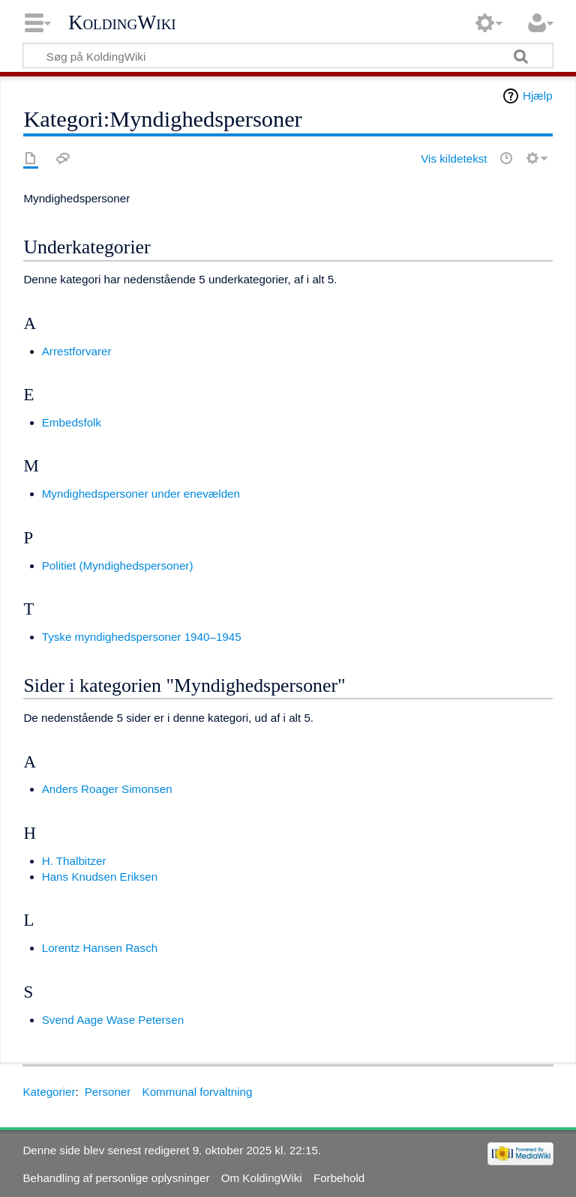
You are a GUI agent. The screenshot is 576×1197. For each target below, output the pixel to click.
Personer (108, 1091)
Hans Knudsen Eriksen (100, 876)
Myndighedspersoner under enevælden (141, 493)
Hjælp (538, 95)
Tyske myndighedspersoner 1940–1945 (142, 636)
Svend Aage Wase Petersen (113, 1019)
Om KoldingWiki (261, 1178)
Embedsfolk (71, 422)
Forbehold (339, 1178)
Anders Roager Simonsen (107, 789)
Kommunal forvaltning (197, 1091)
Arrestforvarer (77, 351)
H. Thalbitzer (74, 860)
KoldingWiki (122, 22)
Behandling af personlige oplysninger (115, 1178)
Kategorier (48, 1091)
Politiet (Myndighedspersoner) (118, 565)
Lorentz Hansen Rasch (100, 947)
